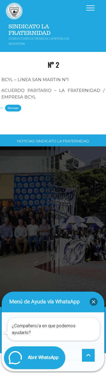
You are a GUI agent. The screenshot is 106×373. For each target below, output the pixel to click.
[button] (94, 302)
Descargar (13, 107)
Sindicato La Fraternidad (29, 29)
